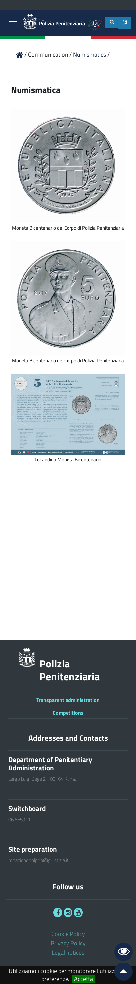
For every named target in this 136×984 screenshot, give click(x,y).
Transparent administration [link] (68, 700)
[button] (124, 23)
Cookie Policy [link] (68, 933)
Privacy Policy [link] (68, 943)
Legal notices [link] (68, 952)
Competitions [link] (68, 713)
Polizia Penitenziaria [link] (62, 23)
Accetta (83, 979)
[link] (13, 22)
